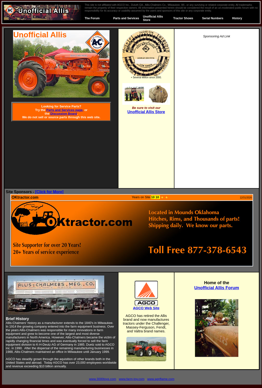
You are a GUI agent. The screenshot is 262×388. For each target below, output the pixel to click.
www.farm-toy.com (132, 379)
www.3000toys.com (102, 379)
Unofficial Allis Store (146, 112)
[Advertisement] (217, 114)
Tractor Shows (183, 18)
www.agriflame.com (160, 379)
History (237, 18)
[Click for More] (49, 192)
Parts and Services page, (64, 110)
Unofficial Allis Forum (216, 287)
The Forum (92, 18)
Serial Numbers (212, 18)
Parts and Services (126, 18)
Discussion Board (63, 113)
